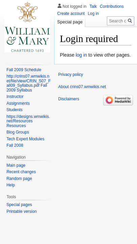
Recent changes (21, 171)
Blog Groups (17, 132)
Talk (93, 6)
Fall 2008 (14, 145)
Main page (15, 165)
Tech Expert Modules (25, 139)
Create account (71, 13)
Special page (70, 21)
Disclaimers (68, 99)
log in (81, 55)
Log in (93, 13)
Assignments (18, 103)
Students (14, 109)
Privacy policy (70, 74)
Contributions (112, 6)
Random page (19, 178)
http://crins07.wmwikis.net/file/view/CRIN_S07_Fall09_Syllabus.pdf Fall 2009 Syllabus (28, 83)
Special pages (19, 204)
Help (10, 185)
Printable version (21, 211)
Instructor (14, 96)
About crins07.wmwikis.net (82, 86)
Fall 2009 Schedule (23, 69)
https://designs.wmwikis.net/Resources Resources (28, 121)
